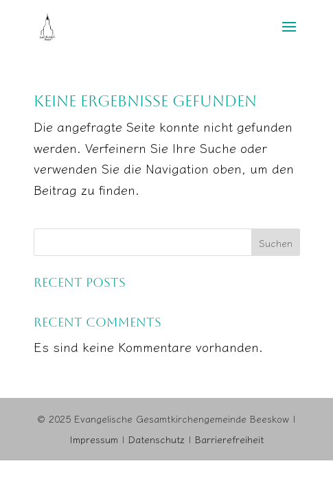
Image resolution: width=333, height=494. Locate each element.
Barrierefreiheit (229, 439)
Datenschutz (156, 439)
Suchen (275, 243)
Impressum (93, 439)
